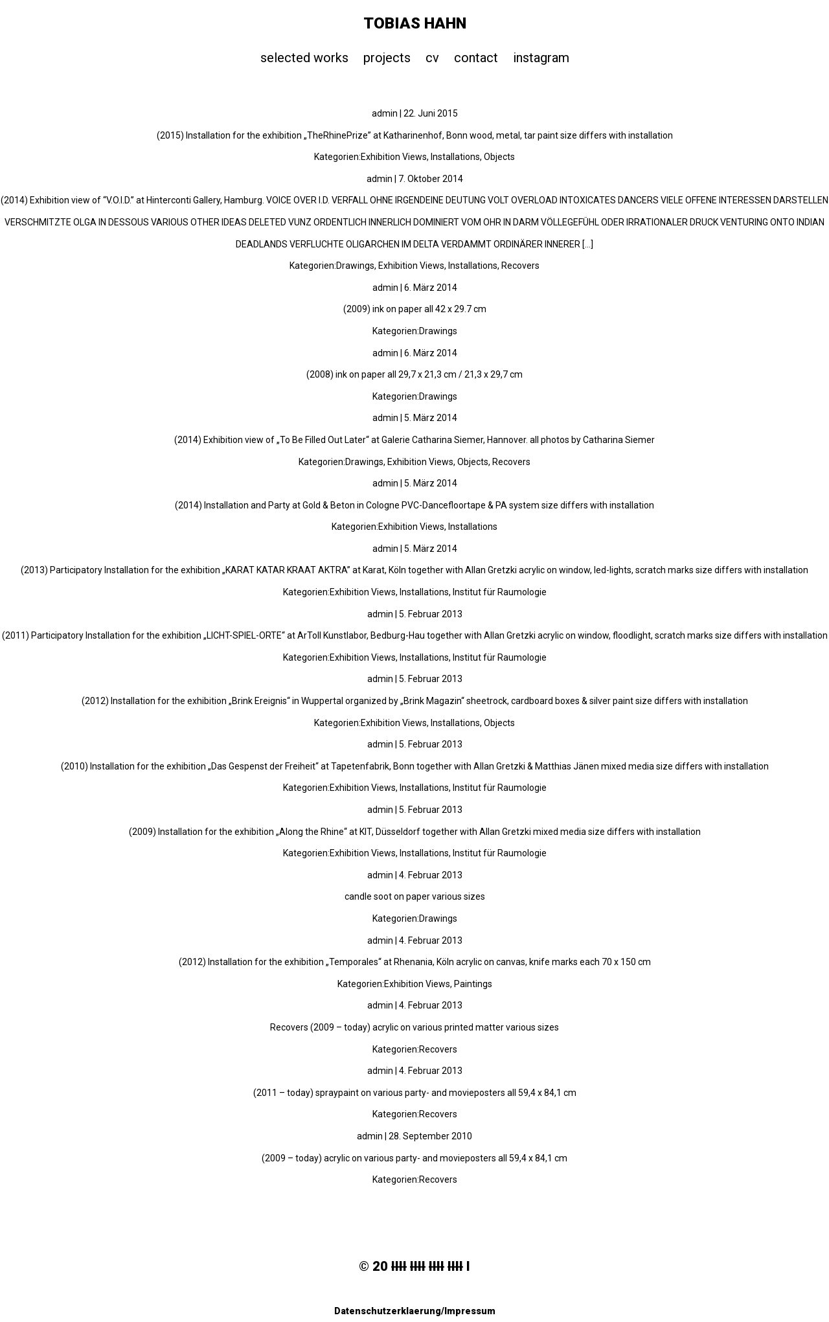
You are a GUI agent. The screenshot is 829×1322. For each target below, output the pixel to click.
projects (387, 57)
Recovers (520, 265)
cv (432, 57)
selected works (304, 57)
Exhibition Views (394, 157)
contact (476, 57)
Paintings (473, 984)
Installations (455, 157)
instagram (541, 57)
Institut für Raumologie (500, 592)
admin (385, 113)
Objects (499, 157)
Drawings (355, 265)
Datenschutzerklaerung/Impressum (414, 1311)
